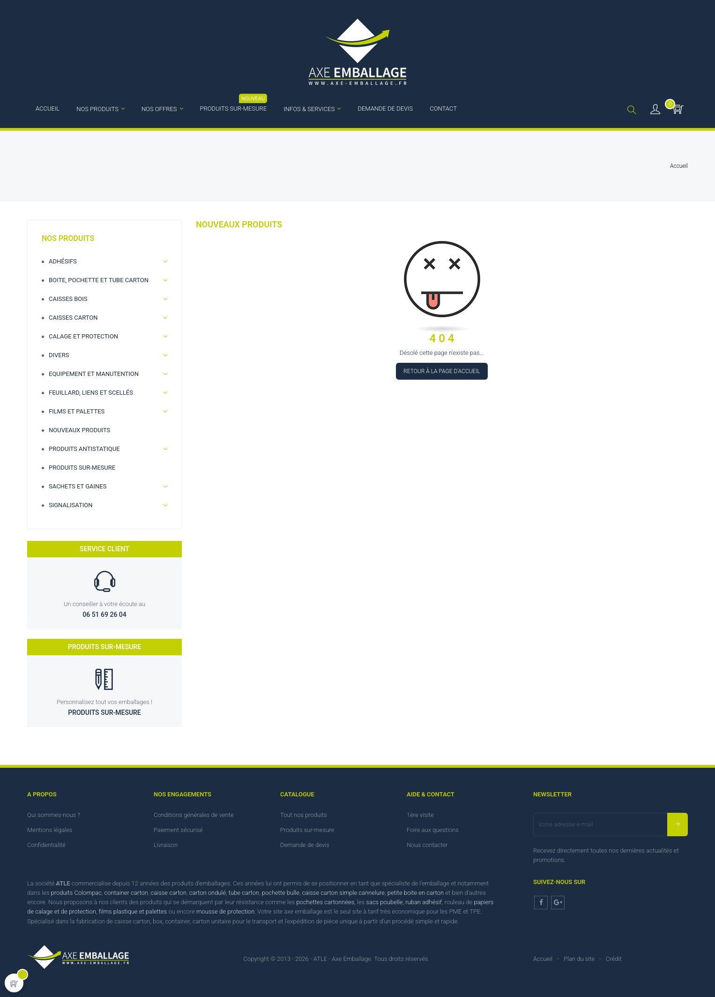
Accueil (542, 958)
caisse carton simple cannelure (343, 892)
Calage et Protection (83, 336)
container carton (126, 892)
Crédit (614, 958)
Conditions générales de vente (194, 814)
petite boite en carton (415, 892)
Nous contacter (427, 844)
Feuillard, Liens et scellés (91, 392)
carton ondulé (207, 892)
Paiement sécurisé (178, 829)
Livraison (166, 844)
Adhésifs (63, 261)
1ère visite (420, 814)
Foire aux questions (433, 829)
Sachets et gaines (77, 486)
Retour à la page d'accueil (441, 371)
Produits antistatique (84, 448)
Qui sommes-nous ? (53, 814)
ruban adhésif (423, 902)
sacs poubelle (384, 902)
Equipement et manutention (94, 373)
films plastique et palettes (132, 911)
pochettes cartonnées (325, 902)
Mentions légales (49, 829)
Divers (59, 355)
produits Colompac (76, 892)
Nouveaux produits (79, 430)
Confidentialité (46, 844)
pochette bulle (280, 892)
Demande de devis (304, 844)
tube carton (244, 892)
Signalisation (70, 505)
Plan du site (579, 958)
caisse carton (168, 892)
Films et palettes (76, 411)
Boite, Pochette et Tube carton (99, 280)
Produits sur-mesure (82, 467)
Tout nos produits (303, 814)
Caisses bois (68, 298)
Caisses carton (73, 317)
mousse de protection (225, 911)
